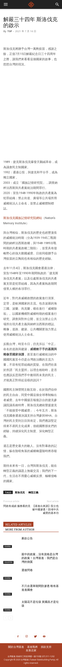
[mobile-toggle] (5, 4)
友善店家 (31, 650)
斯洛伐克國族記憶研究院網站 (22, 218)
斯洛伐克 (20, 492)
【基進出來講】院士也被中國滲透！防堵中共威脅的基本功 (45, 509)
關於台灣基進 (16, 646)
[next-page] (11, 618)
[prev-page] (5, 618)
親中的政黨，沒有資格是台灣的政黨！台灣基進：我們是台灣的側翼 (39, 558)
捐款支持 (46, 646)
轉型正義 (33, 492)
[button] (57, 4)
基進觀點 (7, 546)
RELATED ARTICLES (18, 524)
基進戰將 (32, 646)
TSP (9, 31)
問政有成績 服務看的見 (16, 506)
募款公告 (27, 538)
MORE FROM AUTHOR (19, 529)
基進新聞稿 (8, 562)
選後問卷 (27, 570)
